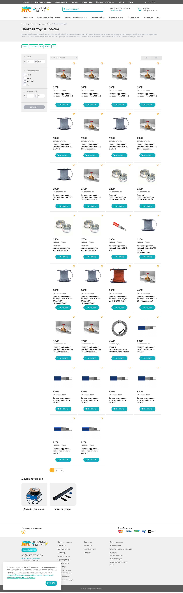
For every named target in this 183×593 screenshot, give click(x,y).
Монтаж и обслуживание (105, 2)
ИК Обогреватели (64, 550)
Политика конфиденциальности (117, 555)
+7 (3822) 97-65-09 (120, 8)
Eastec (47, 46)
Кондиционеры (133, 17)
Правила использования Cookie (118, 564)
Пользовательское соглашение (121, 550)
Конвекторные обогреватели (76, 17)
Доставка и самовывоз (43, 2)
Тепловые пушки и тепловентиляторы (64, 572)
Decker (25, 46)
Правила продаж (116, 559)
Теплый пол (62, 546)
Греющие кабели (98, 17)
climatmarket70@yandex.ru (30, 559)
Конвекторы (62, 553)
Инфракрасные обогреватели (48, 17)
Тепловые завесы (64, 577)
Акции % (121, 2)
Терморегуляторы (116, 17)
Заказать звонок (116, 10)
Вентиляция (148, 17)
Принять (51, 583)
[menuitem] (27, 17)
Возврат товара (87, 2)
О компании (27, 2)
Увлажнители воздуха (65, 581)
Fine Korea (33, 46)
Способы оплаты (61, 2)
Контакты (74, 2)
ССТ (54, 46)
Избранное (150, 2)
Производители (115, 546)
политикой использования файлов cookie (24, 575)
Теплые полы (28, 17)
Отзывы (130, 2)
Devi (41, 46)
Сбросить (34, 107)
